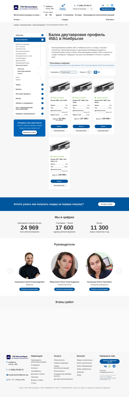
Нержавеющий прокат (28, 69)
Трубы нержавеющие (84, 372)
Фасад (29, 105)
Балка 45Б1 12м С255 (59, 107)
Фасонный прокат (28, 72)
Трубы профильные (84, 375)
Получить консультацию (29, 295)
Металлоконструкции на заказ (26, 15)
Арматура (29, 41)
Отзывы (78, 15)
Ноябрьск (49, 6)
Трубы (29, 91)
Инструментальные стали (28, 62)
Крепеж (28, 86)
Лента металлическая (28, 58)
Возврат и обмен (37, 386)
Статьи (33, 389)
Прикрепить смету (29, 138)
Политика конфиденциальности (106, 383)
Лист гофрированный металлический (29, 114)
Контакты (110, 20)
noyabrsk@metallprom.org (18, 381)
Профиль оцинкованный (29, 120)
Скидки (65, 20)
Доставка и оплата (37, 380)
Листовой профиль (29, 100)
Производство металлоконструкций (98, 15)
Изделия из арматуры (28, 51)
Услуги (16, 20)
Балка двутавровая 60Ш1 (58, 71)
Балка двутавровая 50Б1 (111, 71)
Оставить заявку (106, 210)
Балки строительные (84, 369)
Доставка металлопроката (63, 385)
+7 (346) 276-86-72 (84, 5)
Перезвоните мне (107, 9)
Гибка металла (59, 366)
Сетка (28, 84)
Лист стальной (28, 53)
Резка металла (59, 377)
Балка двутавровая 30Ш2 (93, 71)
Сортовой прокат (28, 60)
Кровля (29, 96)
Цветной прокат (28, 67)
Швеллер (29, 75)
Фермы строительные (84, 366)
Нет (50, 15)
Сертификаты (36, 377)
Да (46, 15)
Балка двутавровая (24, 77)
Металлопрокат (29, 46)
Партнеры (34, 383)
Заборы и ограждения (29, 109)
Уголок (29, 80)
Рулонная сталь (28, 55)
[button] (119, 277)
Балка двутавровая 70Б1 (76, 71)
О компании (68, 15)
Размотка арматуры (61, 369)
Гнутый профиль (28, 65)
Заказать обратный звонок (109, 367)
